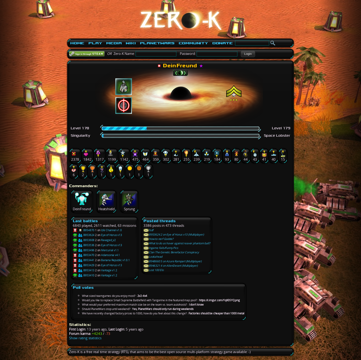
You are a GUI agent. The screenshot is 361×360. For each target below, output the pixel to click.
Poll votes (83, 287)
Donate (222, 43)
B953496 (83, 250)
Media (114, 43)
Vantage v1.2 (109, 270)
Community (193, 43)
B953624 (83, 235)
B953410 (83, 275)
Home (77, 43)
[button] (248, 54)
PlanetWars (157, 43)
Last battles (85, 220)
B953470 (83, 255)
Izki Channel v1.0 (111, 230)
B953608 (83, 240)
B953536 (83, 245)
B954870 (83, 230)
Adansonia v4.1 (110, 255)
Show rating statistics (85, 338)
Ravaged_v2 (108, 240)
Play (95, 43)
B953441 (83, 260)
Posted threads (159, 220)
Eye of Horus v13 (111, 235)
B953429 (83, 265)
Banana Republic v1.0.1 (115, 260)
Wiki (131, 43)
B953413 (83, 270)
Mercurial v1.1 (110, 250)
